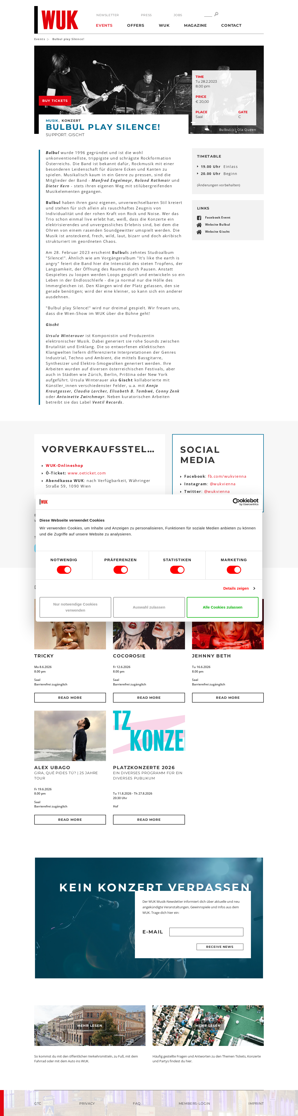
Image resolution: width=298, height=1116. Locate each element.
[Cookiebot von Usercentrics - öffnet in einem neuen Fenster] (236, 502)
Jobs (178, 15)
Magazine (195, 25)
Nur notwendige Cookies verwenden (75, 607)
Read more (70, 698)
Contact (231, 25)
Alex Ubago (52, 767)
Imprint (256, 1103)
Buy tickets (55, 101)
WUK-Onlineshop (64, 465)
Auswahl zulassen (149, 607)
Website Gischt (217, 231)
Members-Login (194, 1103)
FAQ (136, 1103)
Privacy (87, 1103)
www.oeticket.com (87, 472)
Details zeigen (236, 588)
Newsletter (107, 15)
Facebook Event (218, 217)
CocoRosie (129, 656)
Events (104, 25)
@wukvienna (223, 483)
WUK (164, 25)
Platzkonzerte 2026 (144, 767)
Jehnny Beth (211, 656)
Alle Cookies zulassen (223, 607)
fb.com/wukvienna (227, 476)
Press (146, 15)
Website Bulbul (217, 224)
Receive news (220, 947)
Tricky (44, 656)
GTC (37, 1103)
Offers (135, 25)
